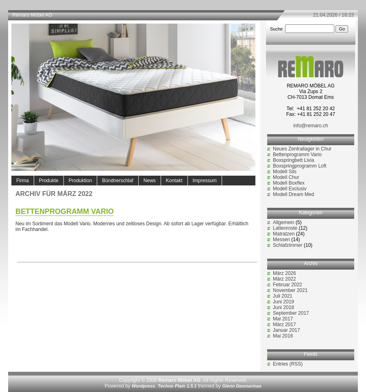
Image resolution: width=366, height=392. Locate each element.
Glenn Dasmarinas (241, 385)
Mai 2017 (283, 319)
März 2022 (284, 279)
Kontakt (174, 180)
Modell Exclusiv (290, 189)
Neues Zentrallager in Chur (302, 149)
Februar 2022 (287, 284)
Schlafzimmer (288, 245)
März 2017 (284, 324)
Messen (281, 239)
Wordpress (143, 385)
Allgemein (283, 222)
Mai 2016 (283, 336)
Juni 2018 (283, 307)
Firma (22, 180)
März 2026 (284, 273)
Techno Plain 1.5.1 (177, 385)
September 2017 (291, 313)
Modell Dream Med (293, 194)
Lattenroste (285, 228)
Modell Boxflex (289, 183)
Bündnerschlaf (117, 180)
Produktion (80, 180)
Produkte (49, 180)
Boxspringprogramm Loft (299, 166)
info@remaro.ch (310, 125)
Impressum (205, 180)
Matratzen (283, 234)
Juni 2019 (283, 302)
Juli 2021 (282, 296)
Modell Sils (284, 171)
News (150, 180)
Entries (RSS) (288, 364)
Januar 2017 (286, 330)
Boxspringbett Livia (293, 160)
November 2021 (290, 290)
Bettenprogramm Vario (64, 211)
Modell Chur (286, 177)
